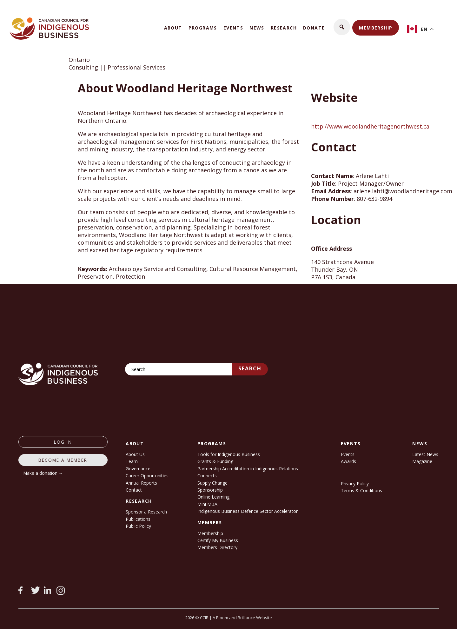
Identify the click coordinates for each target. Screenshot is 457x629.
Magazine (422, 461)
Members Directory (217, 547)
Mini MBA (207, 504)
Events (233, 28)
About (173, 28)
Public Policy (138, 526)
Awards (348, 461)
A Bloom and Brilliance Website (242, 617)
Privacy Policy (355, 483)
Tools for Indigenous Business (228, 454)
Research (284, 28)
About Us (135, 454)
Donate (314, 28)
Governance (138, 469)
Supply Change (212, 483)
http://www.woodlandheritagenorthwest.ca (370, 126)
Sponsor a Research (146, 512)
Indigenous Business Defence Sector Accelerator (247, 511)
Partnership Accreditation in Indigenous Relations (247, 469)
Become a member (62, 460)
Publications (138, 519)
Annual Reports (141, 483)
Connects (207, 476)
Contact (134, 490)
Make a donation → (43, 473)
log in (63, 442)
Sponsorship (210, 490)
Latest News (425, 454)
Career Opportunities (147, 476)
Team (132, 461)
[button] (342, 27)
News (256, 28)
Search (250, 368)
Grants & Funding (215, 461)
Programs (203, 28)
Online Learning (213, 497)
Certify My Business (217, 540)
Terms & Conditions (361, 490)
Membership (375, 28)
